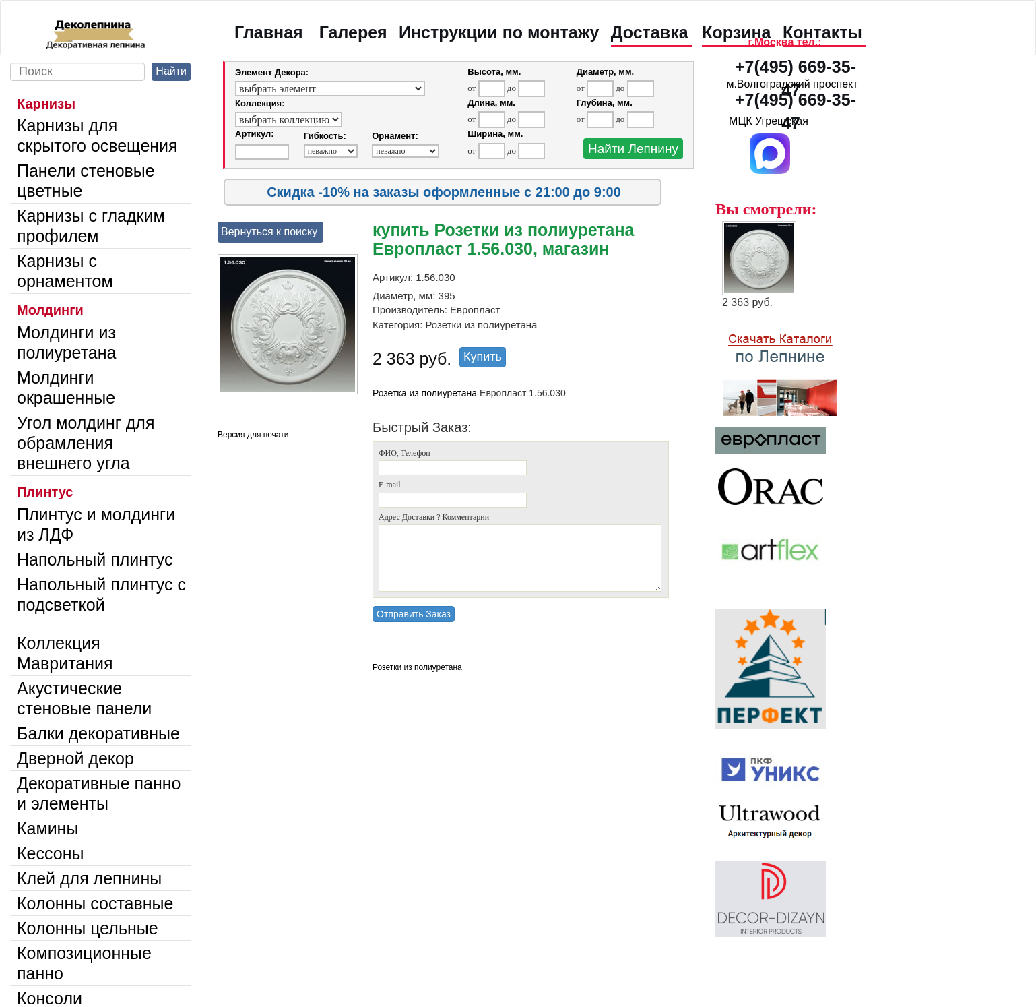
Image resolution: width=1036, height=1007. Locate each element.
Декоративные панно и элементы (99, 793)
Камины (47, 828)
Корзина (736, 32)
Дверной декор (75, 758)
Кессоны (50, 853)
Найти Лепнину (633, 149)
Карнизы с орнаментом (65, 271)
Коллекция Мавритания (65, 653)
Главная (268, 32)
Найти (171, 71)
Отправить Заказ (414, 614)
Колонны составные (95, 903)
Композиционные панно (84, 963)
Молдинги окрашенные (66, 387)
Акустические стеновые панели (84, 698)
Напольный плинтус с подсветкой (101, 594)
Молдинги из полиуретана (66, 342)
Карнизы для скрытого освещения (97, 135)
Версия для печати (253, 434)
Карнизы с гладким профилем (91, 225)
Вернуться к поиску (269, 231)
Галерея (353, 32)
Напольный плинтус (95, 559)
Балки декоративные (98, 733)
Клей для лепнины (89, 878)
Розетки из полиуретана (417, 667)
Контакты (822, 32)
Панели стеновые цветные (86, 180)
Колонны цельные (87, 928)
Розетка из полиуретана (425, 393)
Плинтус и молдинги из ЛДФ (96, 524)
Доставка (649, 32)
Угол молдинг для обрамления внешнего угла (85, 442)
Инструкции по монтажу (499, 32)
